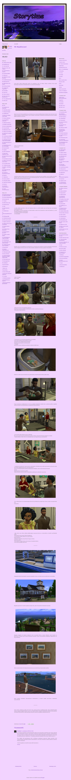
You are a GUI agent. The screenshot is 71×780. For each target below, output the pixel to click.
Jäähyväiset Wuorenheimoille (62, 98)
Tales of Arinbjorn (63, 90)
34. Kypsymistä (62, 192)
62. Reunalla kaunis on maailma (6, 143)
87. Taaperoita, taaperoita (5, 88)
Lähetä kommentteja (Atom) (37, 770)
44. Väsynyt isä (62, 168)
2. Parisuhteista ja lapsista (6, 280)
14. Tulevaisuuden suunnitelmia (63, 240)
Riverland (61, 85)
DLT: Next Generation (63, 63)
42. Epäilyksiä (62, 172)
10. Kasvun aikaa (62, 248)
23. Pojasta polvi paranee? (5, 232)
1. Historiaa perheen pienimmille (6, 283)
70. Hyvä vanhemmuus (6, 126)
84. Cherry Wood (5, 94)
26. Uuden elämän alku (63, 210)
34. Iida (3, 206)
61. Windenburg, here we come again (6, 146)
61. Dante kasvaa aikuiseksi (62, 125)
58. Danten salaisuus (63, 133)
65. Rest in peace (62, 116)
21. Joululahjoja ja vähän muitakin (6, 238)
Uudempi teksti (18, 766)
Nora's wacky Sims (63, 79)
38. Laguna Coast (62, 180)
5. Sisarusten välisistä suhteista (6, 274)
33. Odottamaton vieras (5, 209)
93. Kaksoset (4, 75)
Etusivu (35, 766)
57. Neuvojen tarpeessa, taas (5, 154)
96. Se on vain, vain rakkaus (6, 68)
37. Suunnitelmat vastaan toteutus (62, 183)
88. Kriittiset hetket (6, 86)
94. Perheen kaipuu (6, 73)
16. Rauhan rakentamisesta (5, 250)
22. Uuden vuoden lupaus (6, 235)
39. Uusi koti (61, 178)
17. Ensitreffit (5, 247)
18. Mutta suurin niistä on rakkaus (63, 227)
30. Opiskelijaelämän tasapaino (63, 201)
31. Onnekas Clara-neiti (64, 199)
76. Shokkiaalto (5, 113)
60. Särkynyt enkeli (63, 127)
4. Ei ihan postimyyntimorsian (63, 261)
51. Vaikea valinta (62, 152)
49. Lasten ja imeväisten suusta (6, 173)
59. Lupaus (4, 149)
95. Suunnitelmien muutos (6, 71)
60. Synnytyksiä (5, 147)
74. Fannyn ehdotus (6, 118)
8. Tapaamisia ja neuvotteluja (62, 253)
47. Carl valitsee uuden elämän (64, 162)
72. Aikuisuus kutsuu (6, 122)
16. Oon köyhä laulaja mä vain (63, 235)
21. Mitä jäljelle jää (63, 219)
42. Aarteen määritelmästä (5, 186)
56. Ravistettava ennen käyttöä (7, 157)
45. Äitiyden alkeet (6, 180)
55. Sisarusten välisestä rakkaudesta (63, 140)
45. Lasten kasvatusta (63, 167)
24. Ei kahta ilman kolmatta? (5, 230)
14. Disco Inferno (5, 253)
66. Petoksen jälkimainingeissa (62, 114)
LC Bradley (61, 71)
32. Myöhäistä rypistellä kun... (62, 197)
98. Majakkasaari (5, 64)
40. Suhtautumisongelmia (63, 177)
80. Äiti (3, 105)
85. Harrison (4, 92)
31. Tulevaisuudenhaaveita (7, 213)
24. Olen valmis (62, 214)
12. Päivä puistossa (6, 259)
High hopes (61, 65)
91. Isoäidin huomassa (6, 79)
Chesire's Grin (62, 62)
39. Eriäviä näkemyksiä (7, 197)
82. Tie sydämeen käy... (7, 98)
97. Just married (5, 66)
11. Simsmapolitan (5, 260)
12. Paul (60, 244)
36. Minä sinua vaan (6, 202)
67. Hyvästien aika (63, 112)
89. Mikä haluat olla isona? (6, 84)
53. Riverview (62, 144)
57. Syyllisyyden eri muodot (63, 135)
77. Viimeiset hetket (6, 111)
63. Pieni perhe (62, 120)
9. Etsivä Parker (5, 264)
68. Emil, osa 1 (62, 107)
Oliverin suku (62, 81)
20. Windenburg (5, 240)
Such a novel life (62, 88)
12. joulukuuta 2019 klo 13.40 (27, 731)
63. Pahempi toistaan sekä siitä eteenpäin (6, 140)
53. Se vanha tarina (6, 163)
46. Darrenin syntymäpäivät (62, 165)
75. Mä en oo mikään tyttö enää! (6, 116)
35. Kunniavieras (5, 204)
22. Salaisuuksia (62, 218)
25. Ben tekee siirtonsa (63, 212)
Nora (60, 78)
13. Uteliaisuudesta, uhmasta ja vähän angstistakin (6, 256)
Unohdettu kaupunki (63, 92)
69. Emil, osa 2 (62, 105)
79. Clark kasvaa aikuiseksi (5, 108)
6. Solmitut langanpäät (64, 256)
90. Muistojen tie (5, 81)
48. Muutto (4, 175)
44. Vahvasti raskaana (6, 182)
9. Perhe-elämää (62, 250)
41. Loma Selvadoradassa (5, 189)
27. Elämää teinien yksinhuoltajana (63, 209)
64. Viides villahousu (6, 137)
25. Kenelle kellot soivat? (5, 227)
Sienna (60, 87)
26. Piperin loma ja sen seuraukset (6, 224)
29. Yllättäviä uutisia (6, 218)
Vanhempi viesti (52, 766)
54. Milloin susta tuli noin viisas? (6, 161)
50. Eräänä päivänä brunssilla (6, 170)
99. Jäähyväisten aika (6, 62)
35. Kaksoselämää (62, 191)
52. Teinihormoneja (6, 165)
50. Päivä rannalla (63, 154)
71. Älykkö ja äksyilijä (6, 124)
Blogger (42, 777)
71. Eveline (61, 101)
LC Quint (61, 76)
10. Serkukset (5, 262)
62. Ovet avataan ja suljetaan (63, 122)
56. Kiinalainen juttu (63, 137)
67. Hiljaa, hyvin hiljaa (6, 131)
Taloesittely (4, 269)
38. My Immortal (5, 199)
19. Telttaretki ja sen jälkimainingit (6, 242)
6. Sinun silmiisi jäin (6, 271)
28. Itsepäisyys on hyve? (63, 206)
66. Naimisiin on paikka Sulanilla (7, 134)
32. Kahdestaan (5, 210)
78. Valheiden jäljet (6, 109)
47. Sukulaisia (5, 177)
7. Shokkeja (61, 254)
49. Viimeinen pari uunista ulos (62, 157)
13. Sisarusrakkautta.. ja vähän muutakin (64, 243)
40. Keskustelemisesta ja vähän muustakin (6, 195)
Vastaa (18, 744)
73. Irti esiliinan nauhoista (5, 120)
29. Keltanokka (62, 203)
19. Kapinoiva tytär (63, 224)
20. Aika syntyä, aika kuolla (63, 222)
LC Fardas (61, 74)
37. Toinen (4, 200)
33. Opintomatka (62, 194)
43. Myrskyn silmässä (63, 170)
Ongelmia (61, 100)
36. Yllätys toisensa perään (63, 189)
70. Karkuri (61, 103)
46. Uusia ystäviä (5, 178)
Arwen (10, 46)
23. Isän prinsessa (62, 216)
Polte (60, 83)
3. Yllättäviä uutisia (6, 278)
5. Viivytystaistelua (63, 258)
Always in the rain (63, 60)
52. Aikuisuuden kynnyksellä (62, 150)
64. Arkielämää (62, 118)
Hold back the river (63, 67)
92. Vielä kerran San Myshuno (6, 77)
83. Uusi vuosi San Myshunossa (6, 97)
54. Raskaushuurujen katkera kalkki (63, 143)
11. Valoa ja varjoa (63, 246)
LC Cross (61, 72)
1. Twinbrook (61, 266)
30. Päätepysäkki (5, 216)
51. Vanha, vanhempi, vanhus (6, 167)
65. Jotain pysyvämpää (7, 136)
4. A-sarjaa (4, 276)
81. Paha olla (4, 100)
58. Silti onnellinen (6, 151)
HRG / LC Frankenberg (63, 69)
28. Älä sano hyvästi (6, 219)
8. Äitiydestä (5, 266)
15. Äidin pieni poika (6, 251)
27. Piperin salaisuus (6, 221)
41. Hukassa (61, 174)
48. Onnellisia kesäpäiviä (62, 159)
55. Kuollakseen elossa (7, 158)
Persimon (19, 731)
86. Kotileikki (5, 90)
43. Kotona (4, 184)
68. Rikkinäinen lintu (6, 129)
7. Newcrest (4, 268)
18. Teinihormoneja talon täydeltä (6, 245)
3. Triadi (60, 262)
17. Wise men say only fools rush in (63, 230)
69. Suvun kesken (5, 127)
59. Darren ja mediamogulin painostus (62, 130)
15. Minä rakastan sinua (64, 237)
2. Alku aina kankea (63, 264)
